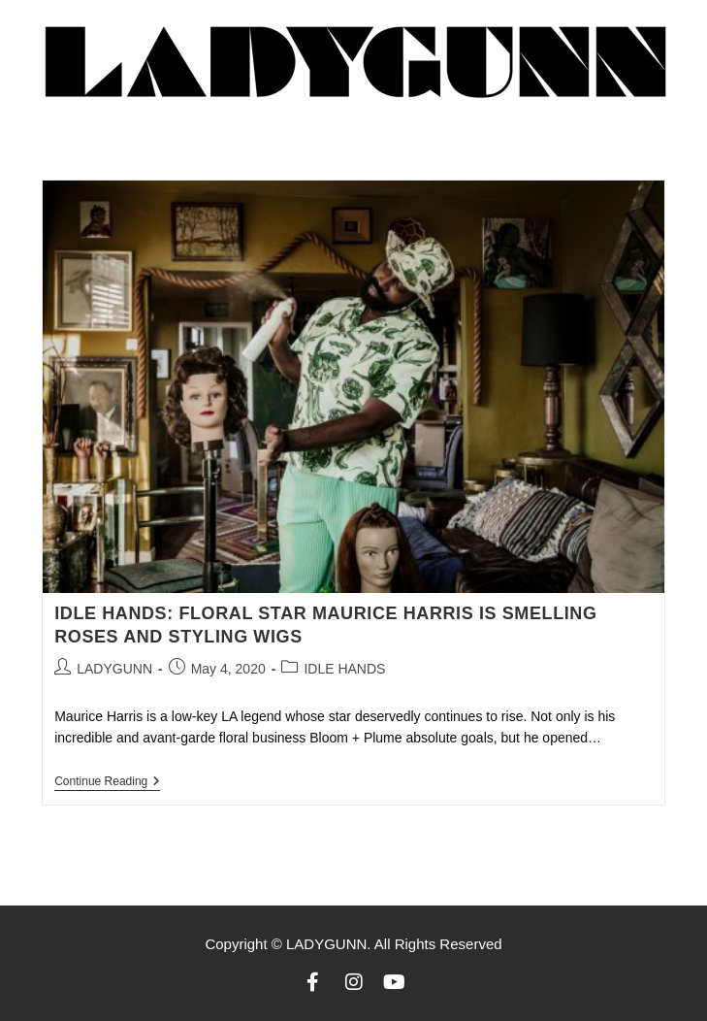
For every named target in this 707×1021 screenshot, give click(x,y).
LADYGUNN (114, 668)
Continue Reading (107, 781)
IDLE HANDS (344, 668)
